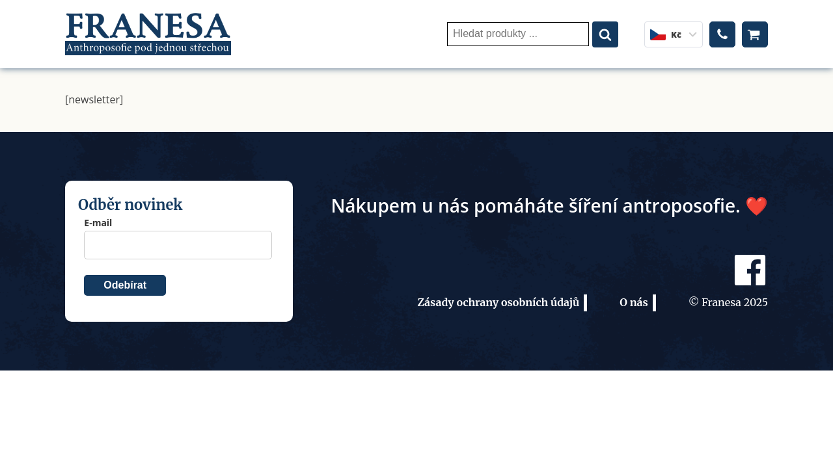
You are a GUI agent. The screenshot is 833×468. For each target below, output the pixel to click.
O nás (634, 302)
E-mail (98, 222)
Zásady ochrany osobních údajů (498, 302)
